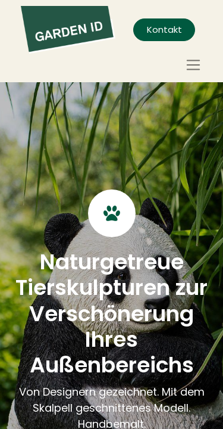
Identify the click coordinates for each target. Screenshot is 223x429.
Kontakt (164, 29)
